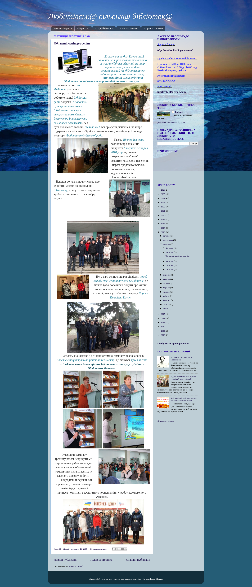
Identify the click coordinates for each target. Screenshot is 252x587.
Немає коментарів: (99, 549)
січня (166, 308)
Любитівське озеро (128, 28)
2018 (163, 223)
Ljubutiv (179, 112)
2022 (163, 207)
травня (166, 292)
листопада (168, 240)
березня (167, 300)
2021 (163, 211)
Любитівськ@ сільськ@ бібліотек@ (110, 16)
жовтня (167, 244)
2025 (163, 194)
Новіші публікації (65, 559)
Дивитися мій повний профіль (171, 122)
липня (166, 283)
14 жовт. (170, 261)
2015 (163, 314)
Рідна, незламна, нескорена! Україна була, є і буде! (183, 377)
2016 (163, 232)
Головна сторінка (63, 28)
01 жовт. (170, 269)
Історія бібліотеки (104, 28)
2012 (163, 326)
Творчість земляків (153, 28)
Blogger (159, 579)
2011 (163, 331)
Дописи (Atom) (76, 566)
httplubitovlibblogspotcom (175, 50)
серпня (166, 279)
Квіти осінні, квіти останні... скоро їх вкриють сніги (184, 399)
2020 (163, 215)
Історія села (83, 28)
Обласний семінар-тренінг (72, 43)
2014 (163, 318)
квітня (166, 296)
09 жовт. (170, 265)
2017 (163, 228)
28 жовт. (170, 248)
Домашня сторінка (165, 421)
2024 (163, 198)
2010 (163, 335)
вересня (167, 275)
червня (166, 287)
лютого (166, 304)
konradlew (136, 579)
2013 (163, 322)
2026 (163, 190)
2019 (163, 219)
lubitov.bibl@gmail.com (171, 91)
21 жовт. (170, 252)
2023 (163, 202)
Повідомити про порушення (173, 343)
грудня (166, 236)
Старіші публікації (138, 559)
